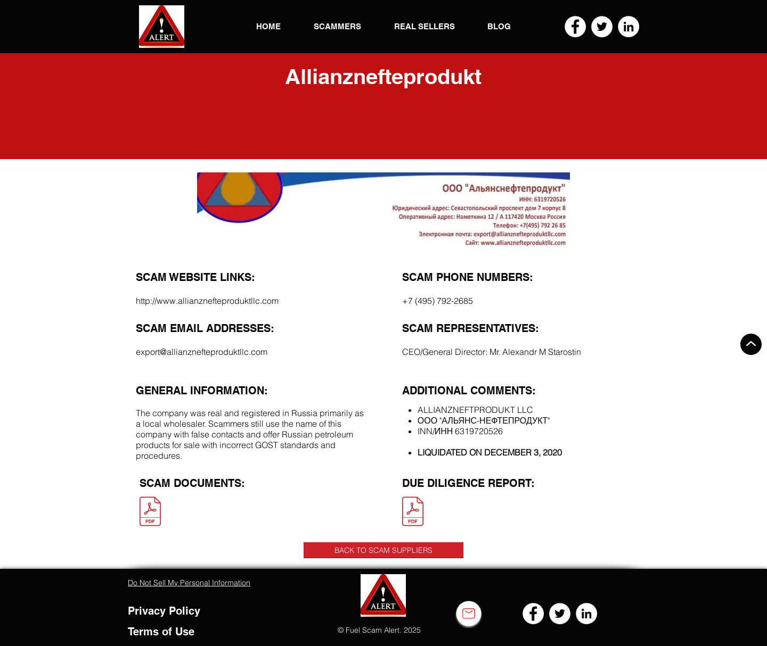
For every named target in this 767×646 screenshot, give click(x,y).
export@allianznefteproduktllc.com (201, 351)
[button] (161, 26)
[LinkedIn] (628, 26)
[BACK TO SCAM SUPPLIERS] (383, 550)
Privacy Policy (164, 610)
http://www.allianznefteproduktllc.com (207, 300)
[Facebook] (575, 26)
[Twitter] (602, 26)
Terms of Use (161, 631)
